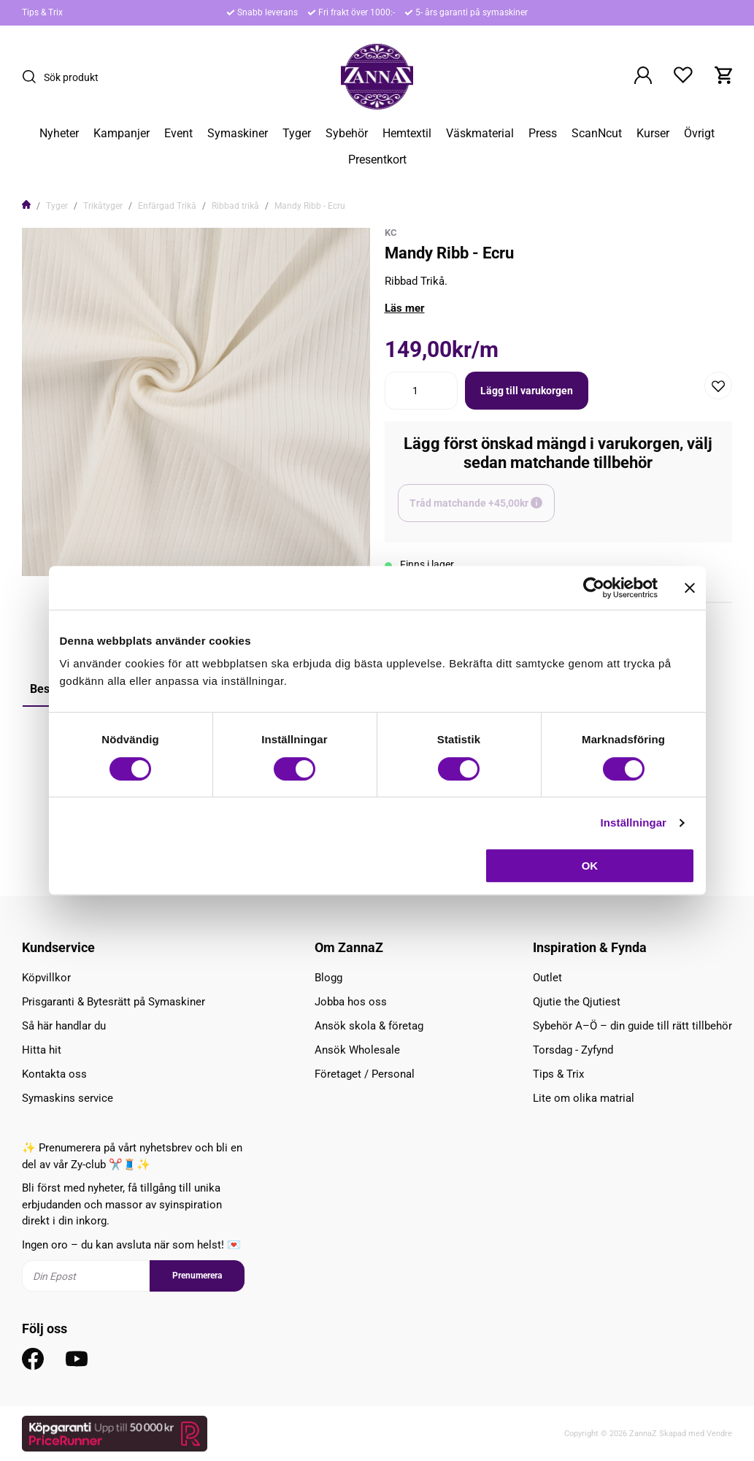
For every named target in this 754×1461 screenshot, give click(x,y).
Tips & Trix (42, 12)
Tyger (296, 133)
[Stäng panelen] (690, 588)
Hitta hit (41, 1050)
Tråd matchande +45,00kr (482, 509)
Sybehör (347, 133)
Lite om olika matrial (583, 1098)
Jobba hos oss (351, 1001)
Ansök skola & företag (369, 1025)
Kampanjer (121, 133)
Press (542, 133)
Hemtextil (406, 133)
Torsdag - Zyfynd (573, 1050)
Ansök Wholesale (357, 1050)
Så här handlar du (64, 1025)
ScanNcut (597, 133)
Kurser (652, 133)
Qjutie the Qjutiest (576, 1001)
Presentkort (377, 160)
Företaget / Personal (365, 1074)
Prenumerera (197, 1275)
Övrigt (699, 133)
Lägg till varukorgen (526, 390)
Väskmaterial (480, 133)
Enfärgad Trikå (167, 206)
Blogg (328, 977)
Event (178, 133)
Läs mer (405, 308)
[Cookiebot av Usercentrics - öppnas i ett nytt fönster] (594, 588)
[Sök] (33, 77)
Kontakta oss (54, 1074)
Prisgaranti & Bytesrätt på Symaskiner (113, 1001)
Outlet (547, 977)
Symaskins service (67, 1098)
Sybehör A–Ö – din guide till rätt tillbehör (632, 1025)
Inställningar (633, 822)
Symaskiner (237, 133)
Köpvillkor (46, 977)
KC (391, 232)
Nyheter (59, 133)
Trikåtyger (103, 206)
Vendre (719, 1433)
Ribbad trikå (235, 206)
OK (590, 865)
